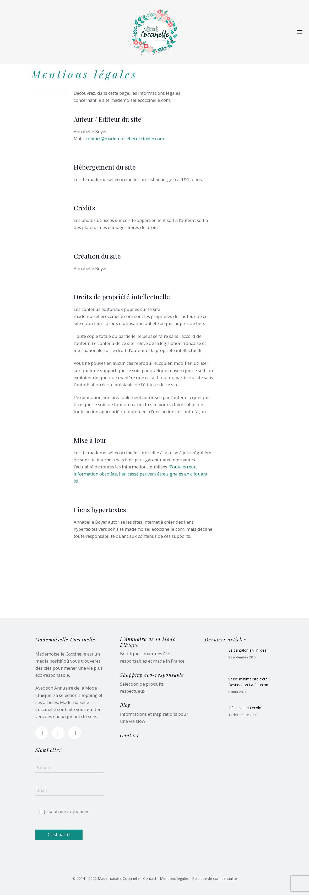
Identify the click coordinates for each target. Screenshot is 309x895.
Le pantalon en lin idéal (247, 650)
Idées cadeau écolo (244, 707)
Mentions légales (174, 878)
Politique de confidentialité (214, 878)
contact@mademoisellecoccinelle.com (125, 139)
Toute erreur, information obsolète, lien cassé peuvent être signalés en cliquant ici (140, 474)
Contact (149, 878)
